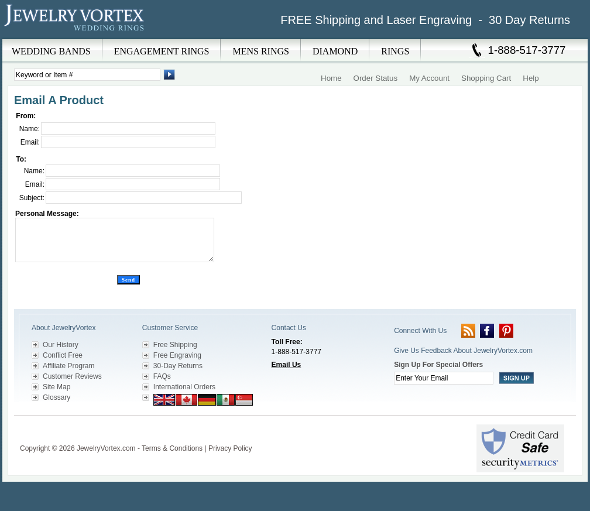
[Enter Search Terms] (87, 74)
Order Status (376, 78)
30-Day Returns (178, 365)
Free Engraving (177, 355)
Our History (60, 344)
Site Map (56, 386)
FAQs (162, 376)
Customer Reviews (72, 376)
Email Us (286, 365)
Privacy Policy (230, 448)
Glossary (56, 397)
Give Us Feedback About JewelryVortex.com (463, 351)
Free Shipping (175, 344)
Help (530, 78)
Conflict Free (63, 355)
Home (331, 78)
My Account (429, 78)
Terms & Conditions (172, 448)
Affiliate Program (68, 365)
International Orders (184, 386)
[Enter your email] (443, 378)
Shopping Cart (486, 78)
